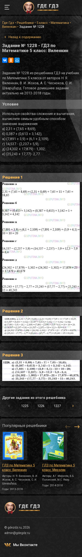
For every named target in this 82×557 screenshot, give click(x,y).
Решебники (25, 23)
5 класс (42, 23)
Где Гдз (8, 23)
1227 (57, 406)
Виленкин (9, 27)
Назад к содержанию (25, 37)
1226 (40, 406)
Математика (60, 23)
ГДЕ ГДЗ (41, 7)
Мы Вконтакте (25, 545)
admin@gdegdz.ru (17, 533)
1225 (24, 406)
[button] (73, 405)
